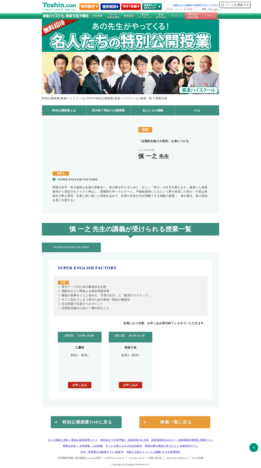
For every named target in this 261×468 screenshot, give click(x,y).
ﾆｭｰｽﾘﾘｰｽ (214, 5)
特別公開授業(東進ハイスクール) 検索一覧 (123, 98)
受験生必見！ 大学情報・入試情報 (83, 445)
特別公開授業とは (64, 110)
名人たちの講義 (152, 110)
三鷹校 (79, 347)
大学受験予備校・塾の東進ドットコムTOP (79, 457)
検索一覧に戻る (168, 422)
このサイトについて (115, 457)
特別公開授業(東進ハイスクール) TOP (67, 98)
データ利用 (198, 457)
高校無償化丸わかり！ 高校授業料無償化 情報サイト (182, 440)
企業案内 (188, 5)
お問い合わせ (155, 457)
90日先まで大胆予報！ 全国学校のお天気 (124, 440)
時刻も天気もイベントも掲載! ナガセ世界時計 (154, 451)
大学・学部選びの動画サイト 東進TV (102, 451)
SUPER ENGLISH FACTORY (71, 247)
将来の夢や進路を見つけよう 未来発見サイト (171, 445)
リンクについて (137, 457)
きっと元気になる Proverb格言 (123, 445)
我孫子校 (130, 347)
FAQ (197, 110)
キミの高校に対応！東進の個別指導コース (73, 440)
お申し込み (79, 384)
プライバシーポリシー (177, 457)
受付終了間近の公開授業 (108, 110)
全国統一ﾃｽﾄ (178, 5)
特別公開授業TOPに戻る (83, 422)
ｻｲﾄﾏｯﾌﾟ (205, 5)
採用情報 (197, 5)
